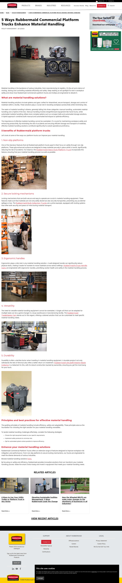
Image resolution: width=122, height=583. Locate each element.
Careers (74, 544)
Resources (65, 6)
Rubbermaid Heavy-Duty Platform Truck (53, 150)
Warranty (46, 549)
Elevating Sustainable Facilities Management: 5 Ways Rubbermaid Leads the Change (45, 499)
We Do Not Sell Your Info (101, 547)
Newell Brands (73, 547)
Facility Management (19, 12)
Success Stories (79, 5)
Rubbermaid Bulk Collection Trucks (31, 203)
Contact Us (111, 1)
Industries (51, 6)
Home (2, 12)
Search (111, 5)
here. (29, 459)
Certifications (46, 552)
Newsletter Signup (46, 546)
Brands (38, 6)
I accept (90, 578)
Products (26, 6)
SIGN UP (17, 563)
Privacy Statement (101, 541)
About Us (92, 5)
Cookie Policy (101, 544)
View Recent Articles (44, 518)
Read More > (6, 511)
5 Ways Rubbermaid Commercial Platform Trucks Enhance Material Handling (54, 12)
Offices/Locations (74, 541)
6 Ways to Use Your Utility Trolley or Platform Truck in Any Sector (13, 499)
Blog (86, 5)
